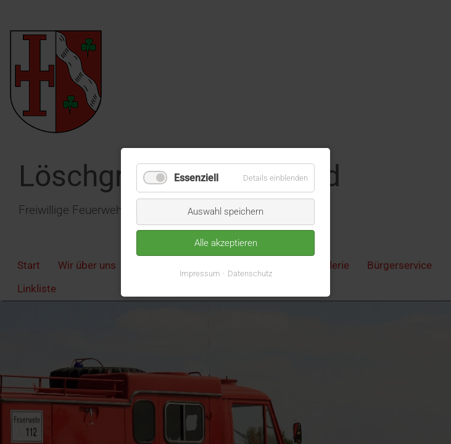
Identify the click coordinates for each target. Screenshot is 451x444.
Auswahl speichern (225, 211)
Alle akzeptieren (225, 242)
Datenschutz (250, 273)
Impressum (200, 273)
